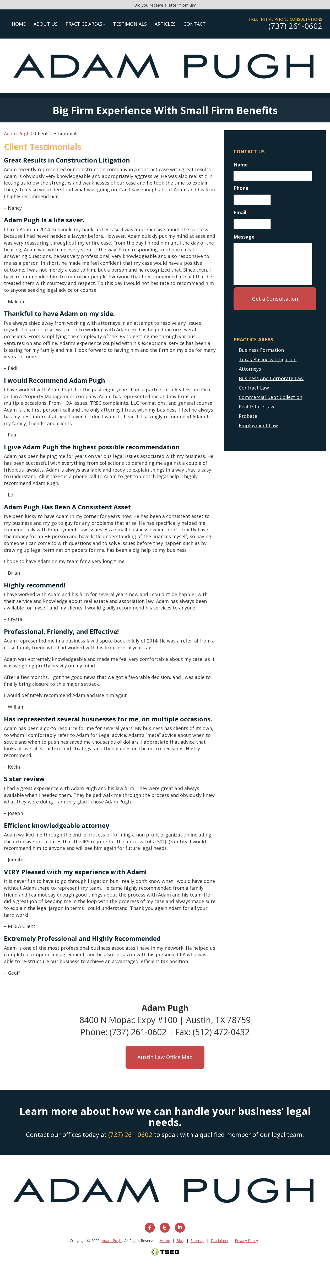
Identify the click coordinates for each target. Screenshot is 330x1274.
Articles (165, 24)
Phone (241, 188)
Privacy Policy (246, 1240)
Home (19, 24)
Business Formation (261, 350)
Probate (248, 416)
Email (242, 212)
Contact (194, 24)
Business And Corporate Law (271, 378)
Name (243, 165)
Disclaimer (220, 1240)
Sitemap (197, 1240)
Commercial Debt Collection (270, 397)
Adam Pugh (112, 1240)
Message (246, 237)
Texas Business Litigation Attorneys (267, 364)
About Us (46, 24)
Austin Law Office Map (165, 1057)
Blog (180, 1240)
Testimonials (130, 24)
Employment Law (258, 425)
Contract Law (254, 388)
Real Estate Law (256, 406)
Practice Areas (85, 24)
